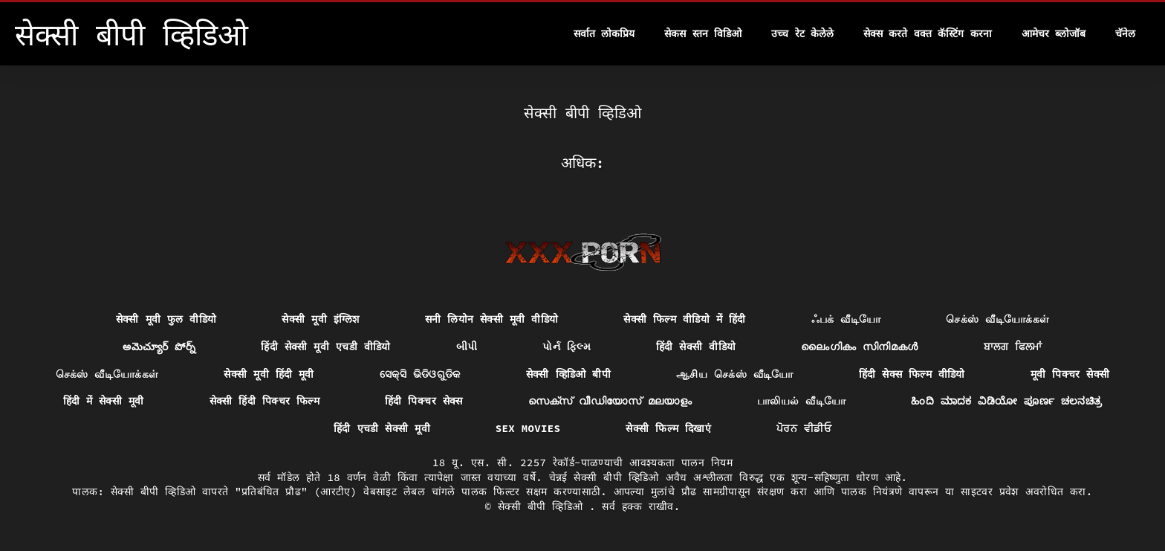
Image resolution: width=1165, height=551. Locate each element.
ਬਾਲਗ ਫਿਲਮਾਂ (1013, 346)
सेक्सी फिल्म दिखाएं (668, 428)
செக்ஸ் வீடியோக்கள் (997, 319)
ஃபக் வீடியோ (846, 319)
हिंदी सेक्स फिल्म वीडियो (912, 374)
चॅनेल (1125, 33)
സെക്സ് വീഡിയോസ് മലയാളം (610, 400)
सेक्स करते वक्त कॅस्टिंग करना (927, 33)
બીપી (467, 346)
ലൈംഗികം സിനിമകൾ (859, 346)
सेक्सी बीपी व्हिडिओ (543, 506)
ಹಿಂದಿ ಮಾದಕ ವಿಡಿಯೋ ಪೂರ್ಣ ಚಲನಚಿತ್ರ (1006, 400)
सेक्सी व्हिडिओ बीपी (568, 374)
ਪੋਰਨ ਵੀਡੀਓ (803, 428)
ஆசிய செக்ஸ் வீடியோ (735, 374)
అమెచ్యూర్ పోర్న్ (159, 346)
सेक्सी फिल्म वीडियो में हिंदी (684, 319)
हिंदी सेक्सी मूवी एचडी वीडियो (326, 346)
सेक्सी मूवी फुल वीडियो (166, 319)
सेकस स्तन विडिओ (702, 33)
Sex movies (528, 428)
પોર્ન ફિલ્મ (566, 346)
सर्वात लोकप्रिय (604, 33)
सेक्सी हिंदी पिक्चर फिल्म (264, 400)
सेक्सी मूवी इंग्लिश (320, 319)
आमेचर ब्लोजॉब (1054, 33)
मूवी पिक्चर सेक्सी (1070, 374)
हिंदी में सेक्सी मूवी (103, 400)
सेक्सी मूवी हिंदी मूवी (269, 374)
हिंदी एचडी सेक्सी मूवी (382, 428)
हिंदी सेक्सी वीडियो (696, 346)
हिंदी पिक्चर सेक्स (424, 400)
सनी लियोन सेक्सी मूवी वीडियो (492, 319)
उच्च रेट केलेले (802, 33)
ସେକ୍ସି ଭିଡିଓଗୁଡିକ (420, 374)
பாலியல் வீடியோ (801, 400)
